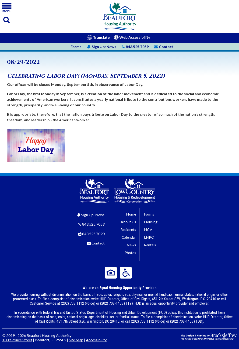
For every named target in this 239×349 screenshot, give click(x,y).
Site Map (76, 340)
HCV (148, 229)
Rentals (150, 245)
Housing (151, 222)
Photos (130, 252)
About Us (128, 222)
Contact (98, 243)
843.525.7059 (93, 224)
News (101, 46)
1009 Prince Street (17, 340)
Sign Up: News (93, 215)
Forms (75, 46)
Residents (128, 229)
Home (131, 214)
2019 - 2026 (16, 335)
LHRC (149, 237)
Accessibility (96, 340)
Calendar (129, 237)
